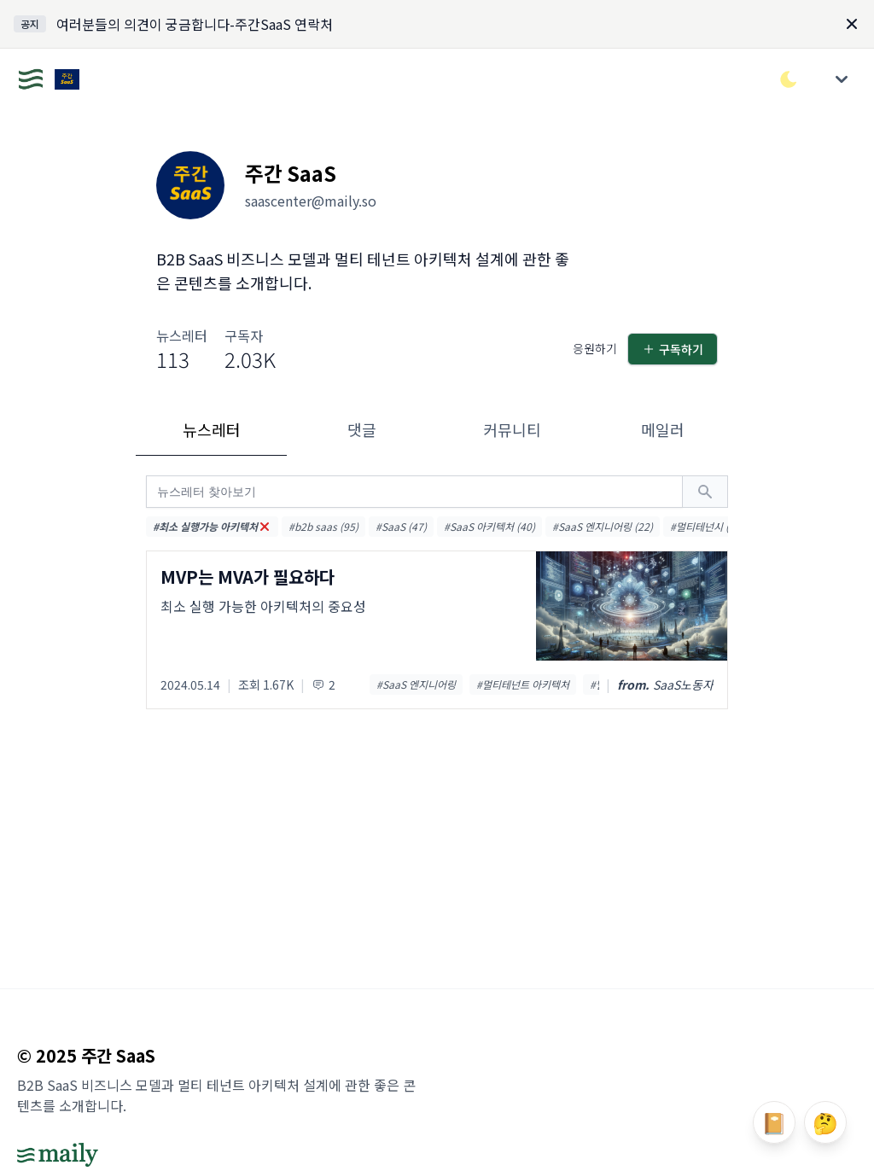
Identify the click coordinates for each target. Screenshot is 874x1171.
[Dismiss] (851, 24)
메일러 (663, 429)
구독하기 (672, 349)
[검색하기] (705, 491)
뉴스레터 (212, 429)
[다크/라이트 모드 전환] (788, 79)
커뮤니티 (512, 429)
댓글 (361, 429)
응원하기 (595, 348)
